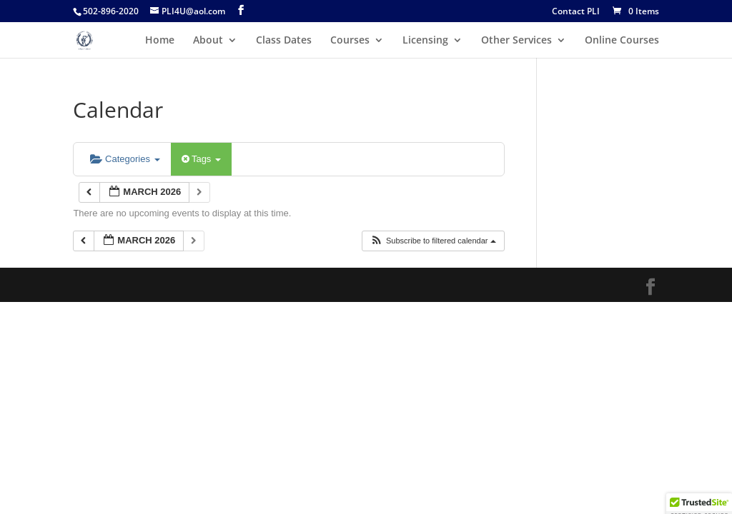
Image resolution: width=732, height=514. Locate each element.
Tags (201, 158)
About (208, 40)
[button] (432, 241)
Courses (350, 40)
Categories (124, 158)
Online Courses (622, 40)
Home (159, 40)
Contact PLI (576, 12)
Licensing (425, 40)
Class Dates (284, 40)
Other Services (516, 40)
